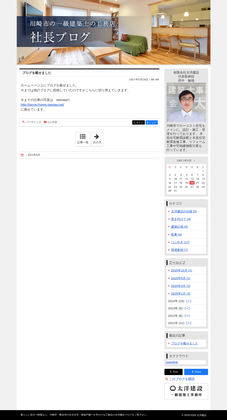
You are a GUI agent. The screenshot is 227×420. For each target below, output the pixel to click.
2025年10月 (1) (181, 270)
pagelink (172, 362)
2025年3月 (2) (180, 286)
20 (192, 182)
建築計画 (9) (179, 226)
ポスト (140, 123)
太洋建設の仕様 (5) (184, 211)
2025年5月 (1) (180, 278)
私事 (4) (176, 234)
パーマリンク (33, 122)
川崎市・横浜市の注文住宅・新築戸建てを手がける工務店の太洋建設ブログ (113, 32)
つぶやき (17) (180, 242)
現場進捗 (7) (179, 250)
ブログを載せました (36, 73)
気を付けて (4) (181, 219)
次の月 (98, 138)
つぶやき (52, 122)
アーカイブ (177, 262)
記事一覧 (83, 142)
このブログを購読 (182, 379)
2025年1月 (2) (180, 293)
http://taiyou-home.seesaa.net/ (42, 104)
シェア (153, 123)
